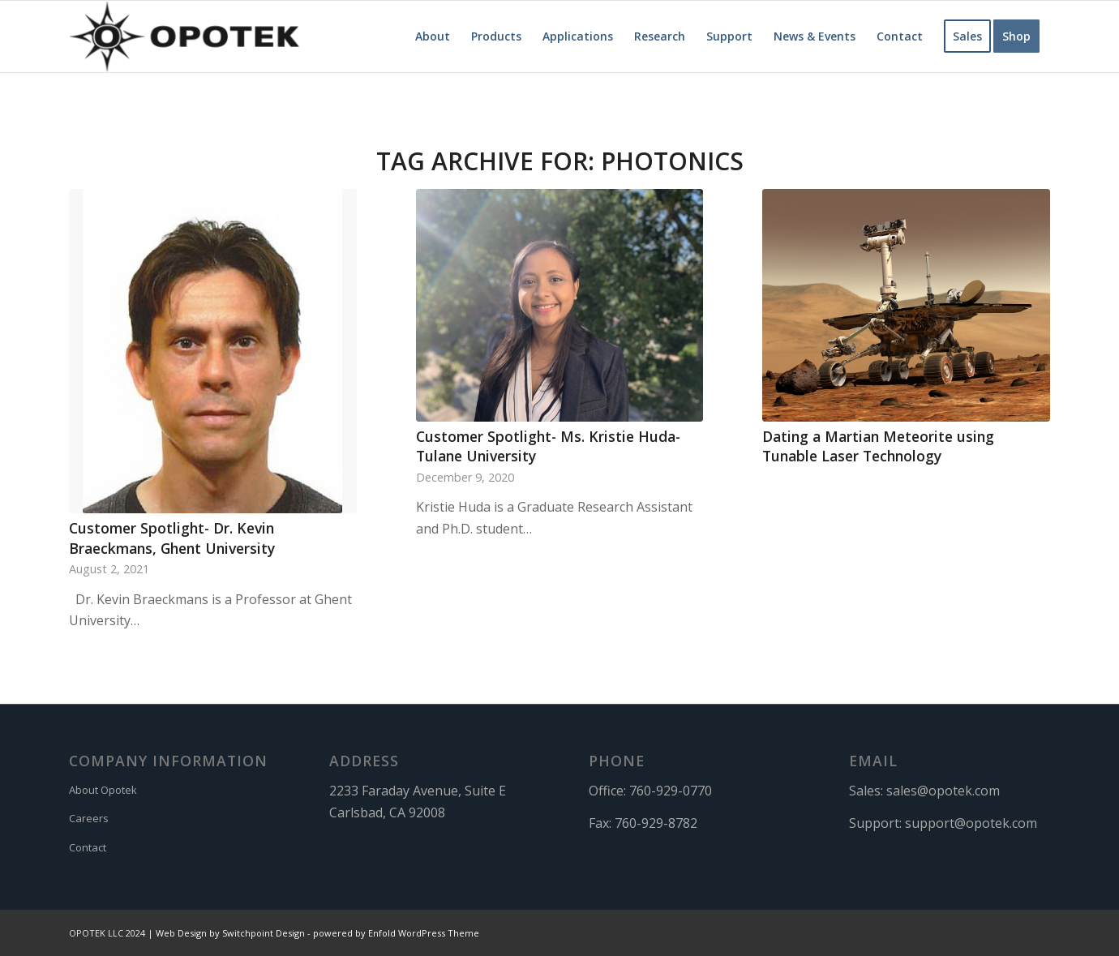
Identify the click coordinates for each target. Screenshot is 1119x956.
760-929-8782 (656, 823)
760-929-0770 (670, 791)
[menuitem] (433, 36)
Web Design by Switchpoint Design (230, 933)
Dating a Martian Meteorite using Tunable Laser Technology (878, 446)
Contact (87, 847)
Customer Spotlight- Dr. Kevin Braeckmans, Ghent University (172, 538)
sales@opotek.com (943, 791)
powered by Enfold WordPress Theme (396, 933)
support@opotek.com (971, 823)
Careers (89, 818)
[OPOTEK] (184, 36)
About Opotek (103, 789)
